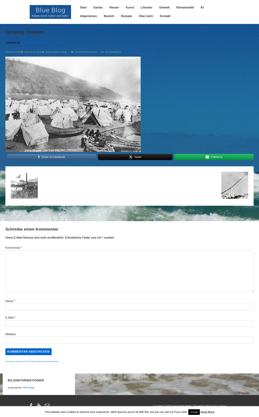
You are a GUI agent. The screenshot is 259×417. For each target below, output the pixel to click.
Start (83, 7)
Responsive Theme (216, 406)
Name (9, 301)
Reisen (114, 7)
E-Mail (9, 317)
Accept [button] (194, 412)
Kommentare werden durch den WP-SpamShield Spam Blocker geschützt (31, 361)
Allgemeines (88, 16)
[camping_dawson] (33, 52)
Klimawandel (185, 7)
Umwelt (164, 7)
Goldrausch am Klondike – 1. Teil (42, 42)
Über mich (146, 16)
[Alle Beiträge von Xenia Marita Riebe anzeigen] (55, 52)
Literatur (147, 7)
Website (10, 334)
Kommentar (13, 247)
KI (202, 7)
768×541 (27, 387)
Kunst (130, 7)
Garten (98, 7)
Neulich (109, 16)
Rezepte (126, 16)
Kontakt (165, 16)
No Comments (113, 52)
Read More (207, 411)
